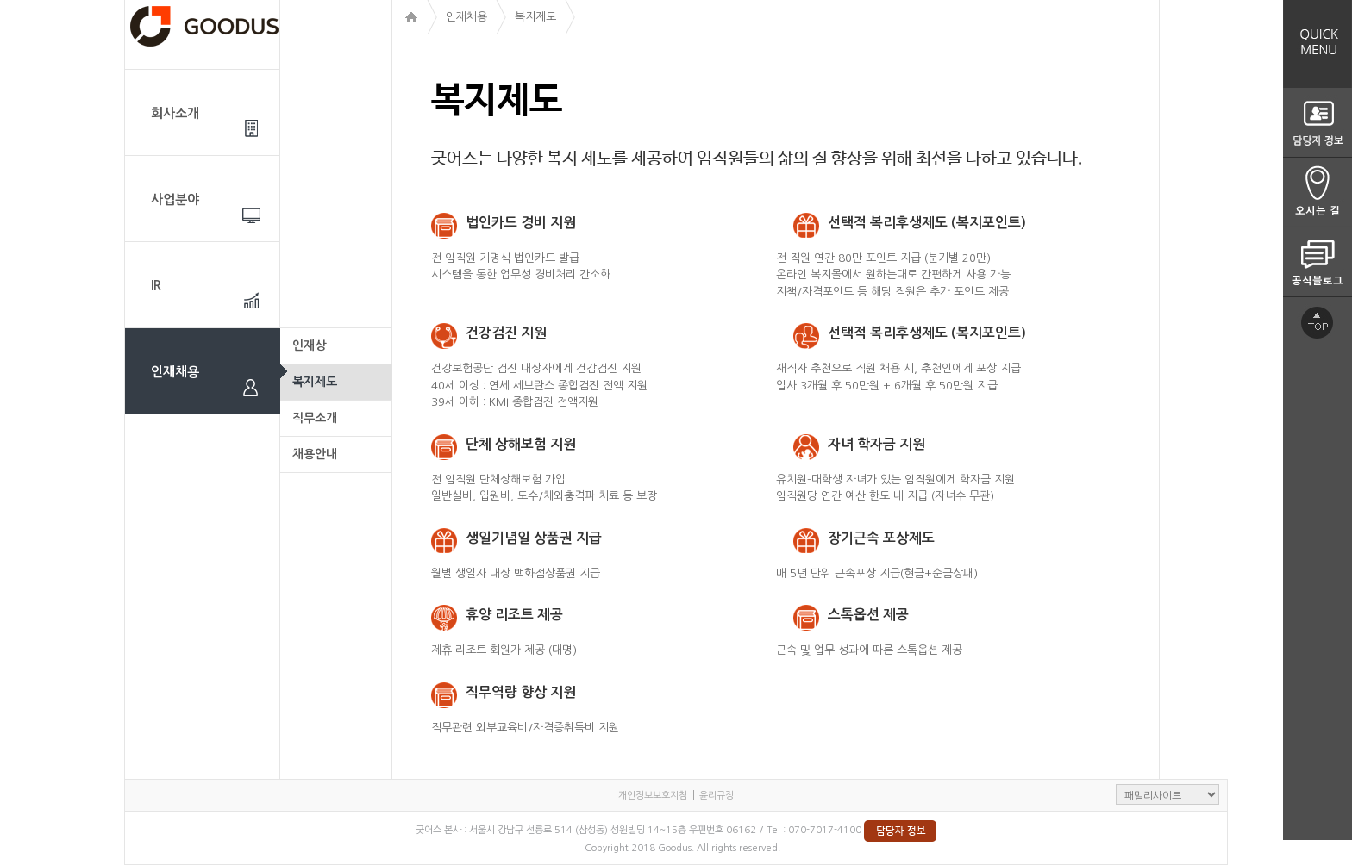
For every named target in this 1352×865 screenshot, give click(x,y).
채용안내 (314, 454)
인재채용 (175, 371)
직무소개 (314, 418)
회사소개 (175, 113)
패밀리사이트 (1167, 794)
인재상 (309, 345)
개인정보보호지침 (652, 795)
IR (156, 285)
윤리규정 (716, 795)
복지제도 (314, 382)
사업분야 (175, 199)
